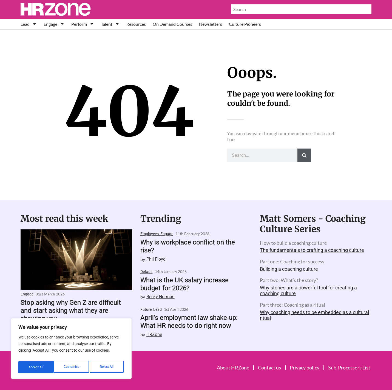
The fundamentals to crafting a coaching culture (312, 250)
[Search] (304, 155)
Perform (82, 24)
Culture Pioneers (245, 24)
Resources (136, 24)
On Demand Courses (172, 24)
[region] (71, 350)
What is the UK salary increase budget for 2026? (184, 284)
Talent (110, 24)
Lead (29, 24)
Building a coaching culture (289, 269)
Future (146, 309)
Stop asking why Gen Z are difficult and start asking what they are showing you (71, 310)
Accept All (107, 367)
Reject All (72, 367)
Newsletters (210, 24)
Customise (36, 367)
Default (146, 271)
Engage (54, 24)
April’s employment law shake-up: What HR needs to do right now (189, 321)
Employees (149, 234)
